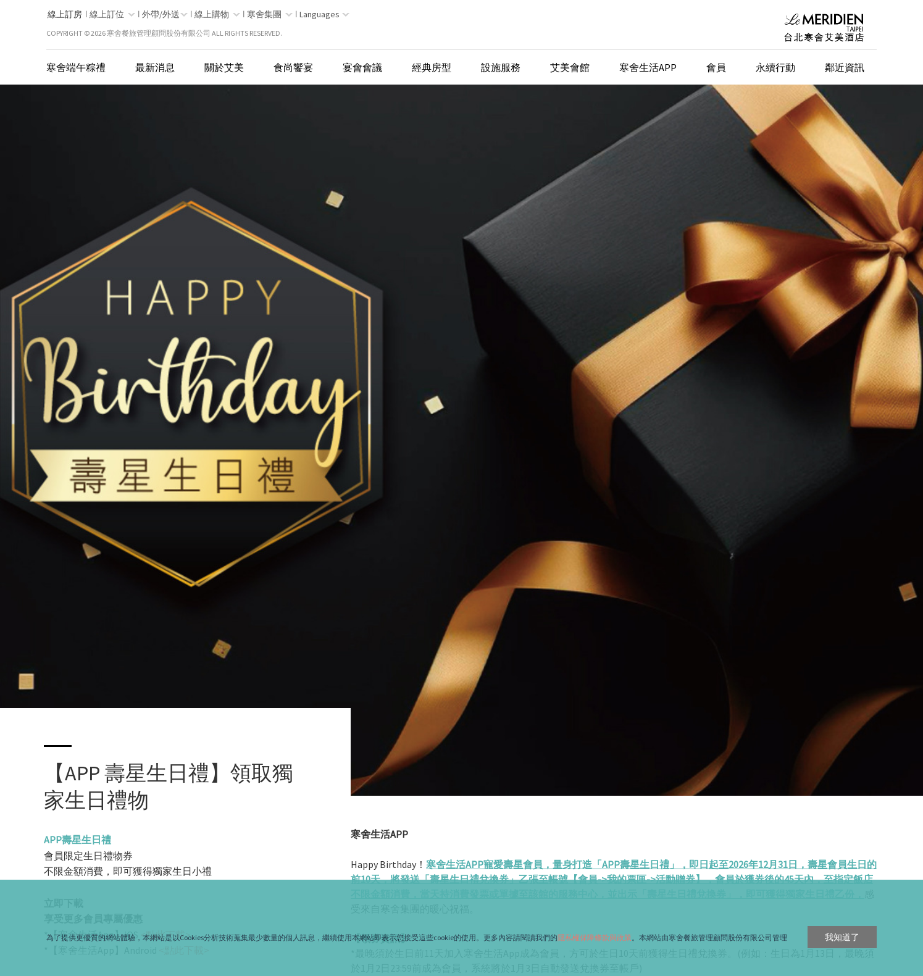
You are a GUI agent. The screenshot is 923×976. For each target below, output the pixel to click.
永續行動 (775, 67)
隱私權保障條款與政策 (595, 937)
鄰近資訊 (844, 67)
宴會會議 (362, 67)
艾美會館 (570, 67)
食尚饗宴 (293, 67)
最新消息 (155, 67)
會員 (716, 67)
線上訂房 (65, 14)
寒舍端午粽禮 (76, 67)
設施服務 (500, 67)
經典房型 (431, 67)
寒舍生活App (648, 67)
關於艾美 (224, 67)
